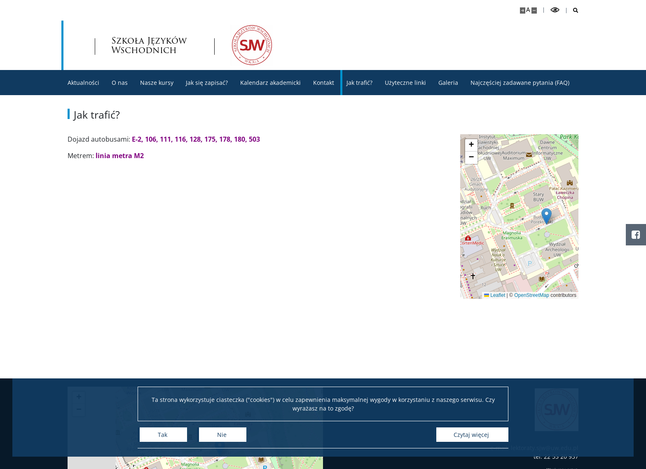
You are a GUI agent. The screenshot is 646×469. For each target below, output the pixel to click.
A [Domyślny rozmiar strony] (528, 10)
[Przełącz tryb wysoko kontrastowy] (555, 10)
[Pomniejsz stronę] (534, 10)
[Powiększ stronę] (522, 10)
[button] (548, 216)
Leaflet (496, 295)
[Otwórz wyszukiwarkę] (572, 10)
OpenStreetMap (533, 295)
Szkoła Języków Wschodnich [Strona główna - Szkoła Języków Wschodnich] (149, 45)
